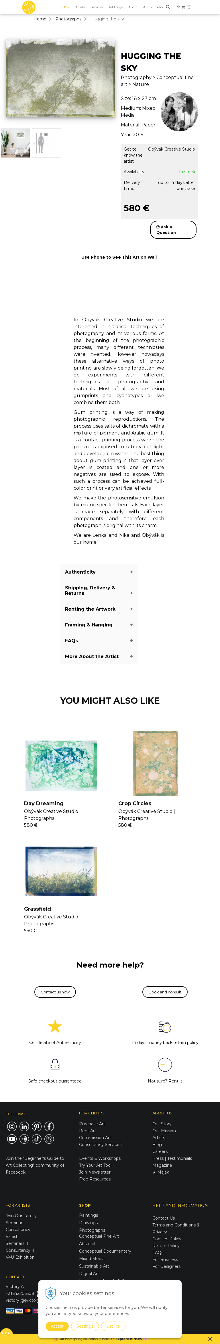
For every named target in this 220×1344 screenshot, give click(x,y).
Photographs (92, 1230)
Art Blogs (116, 7)
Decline (113, 1326)
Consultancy (18, 1229)
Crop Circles (134, 803)
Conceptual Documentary (105, 1251)
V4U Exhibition (20, 1257)
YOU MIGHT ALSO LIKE (110, 700)
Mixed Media (92, 1258)
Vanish (12, 1236)
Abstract (87, 1243)
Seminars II (17, 1243)
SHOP (65, 7)
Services (97, 7)
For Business (165, 1259)
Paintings (88, 1215)
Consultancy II (20, 1250)
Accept (57, 1326)
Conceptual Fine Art (99, 1236)
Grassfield (37, 909)
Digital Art (89, 1273)
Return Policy (166, 1245)
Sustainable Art (94, 1266)
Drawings (88, 1222)
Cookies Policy (166, 1238)
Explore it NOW (129, 1339)
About (133, 7)
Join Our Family (21, 1215)
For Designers (166, 1266)
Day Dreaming (44, 803)
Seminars (15, 1222)
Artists (80, 7)
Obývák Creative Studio (171, 149)
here (105, 1339)
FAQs (157, 1252)
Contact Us (163, 1218)
